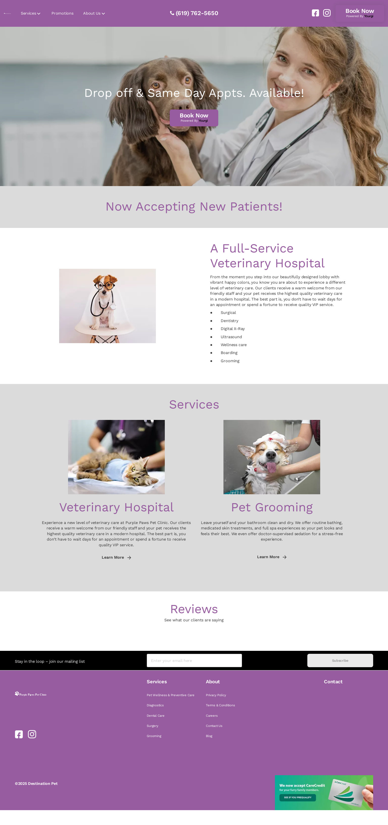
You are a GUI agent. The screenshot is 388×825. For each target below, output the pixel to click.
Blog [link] (209, 736)
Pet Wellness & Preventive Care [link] (170, 695)
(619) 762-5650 (197, 13)
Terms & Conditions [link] (220, 705)
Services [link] (28, 13)
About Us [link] (91, 13)
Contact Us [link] (214, 726)
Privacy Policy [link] (216, 695)
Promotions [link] (62, 13)
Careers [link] (212, 715)
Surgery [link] (152, 726)
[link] (313, 13)
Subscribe (340, 660)
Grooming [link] (154, 736)
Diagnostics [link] (155, 705)
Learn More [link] (116, 557)
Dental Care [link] (155, 715)
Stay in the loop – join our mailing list (50, 661)
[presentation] (274, 660)
